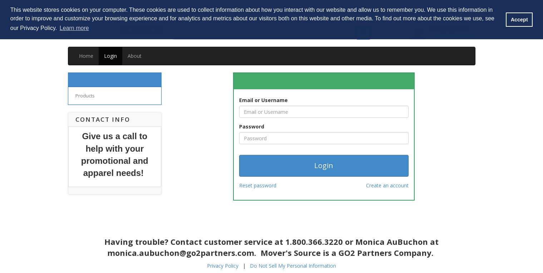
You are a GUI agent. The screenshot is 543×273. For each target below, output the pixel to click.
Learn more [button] (74, 28)
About (135, 55)
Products (85, 95)
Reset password (257, 185)
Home (86, 55)
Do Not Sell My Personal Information (293, 265)
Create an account (387, 185)
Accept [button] (519, 19)
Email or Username (263, 100)
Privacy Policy (222, 265)
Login (110, 55)
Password (251, 126)
